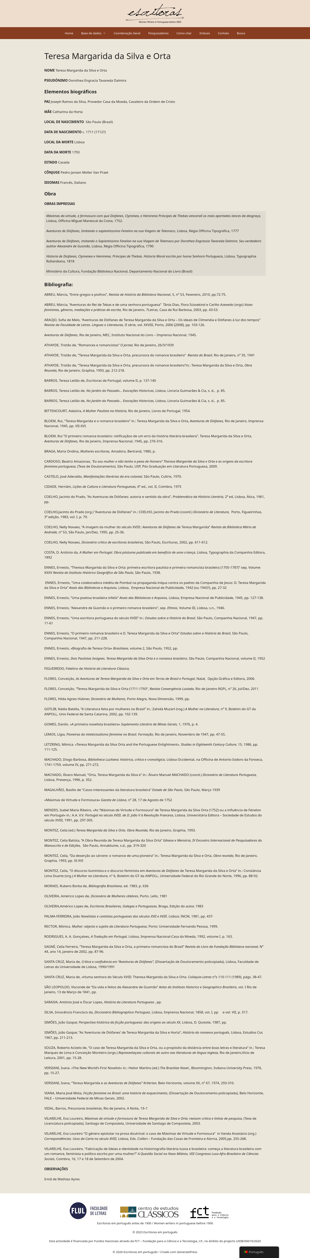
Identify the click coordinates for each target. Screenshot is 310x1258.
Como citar (184, 33)
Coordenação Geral (127, 33)
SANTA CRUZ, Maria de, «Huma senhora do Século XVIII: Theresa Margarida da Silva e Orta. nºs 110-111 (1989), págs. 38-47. (153, 977)
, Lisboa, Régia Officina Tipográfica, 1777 (142, 231)
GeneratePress (187, 1252)
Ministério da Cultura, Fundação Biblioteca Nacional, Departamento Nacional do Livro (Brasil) (119, 271)
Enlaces (204, 33)
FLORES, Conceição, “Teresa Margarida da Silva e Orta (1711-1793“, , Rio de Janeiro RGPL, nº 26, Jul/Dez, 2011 (151, 688)
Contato (223, 33)
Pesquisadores (158, 33)
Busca (241, 33)
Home (69, 33)
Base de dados (95, 33)
